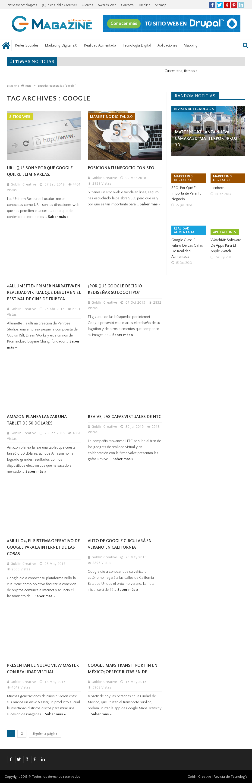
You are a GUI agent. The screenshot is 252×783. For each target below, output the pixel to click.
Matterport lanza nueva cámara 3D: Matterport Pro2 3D (206, 139)
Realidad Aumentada (100, 45)
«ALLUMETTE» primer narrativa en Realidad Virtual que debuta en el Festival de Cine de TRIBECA (44, 293)
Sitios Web (19, 117)
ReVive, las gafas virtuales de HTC (124, 417)
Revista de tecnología (194, 109)
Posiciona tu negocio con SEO (121, 168)
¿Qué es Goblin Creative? (59, 5)
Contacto (127, 5)
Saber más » (58, 217)
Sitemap (160, 5)
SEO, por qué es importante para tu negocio (186, 193)
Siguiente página (44, 734)
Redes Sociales (26, 45)
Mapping (191, 45)
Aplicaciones (167, 45)
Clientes (87, 5)
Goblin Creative (24, 184)
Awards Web (107, 5)
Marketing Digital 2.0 (61, 45)
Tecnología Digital (137, 45)
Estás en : (13, 85)
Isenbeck (217, 188)
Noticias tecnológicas (22, 5)
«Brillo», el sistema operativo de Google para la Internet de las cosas (43, 547)
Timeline (144, 5)
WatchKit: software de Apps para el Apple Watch (226, 245)
